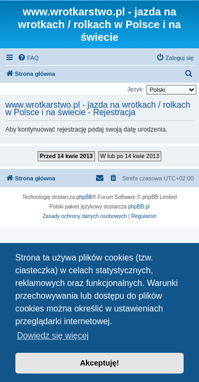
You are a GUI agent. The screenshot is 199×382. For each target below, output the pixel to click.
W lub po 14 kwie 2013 (129, 156)
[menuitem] (28, 57)
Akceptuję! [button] (99, 363)
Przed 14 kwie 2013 (66, 156)
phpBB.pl (139, 207)
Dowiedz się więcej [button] (53, 335)
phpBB (84, 197)
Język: (135, 89)
